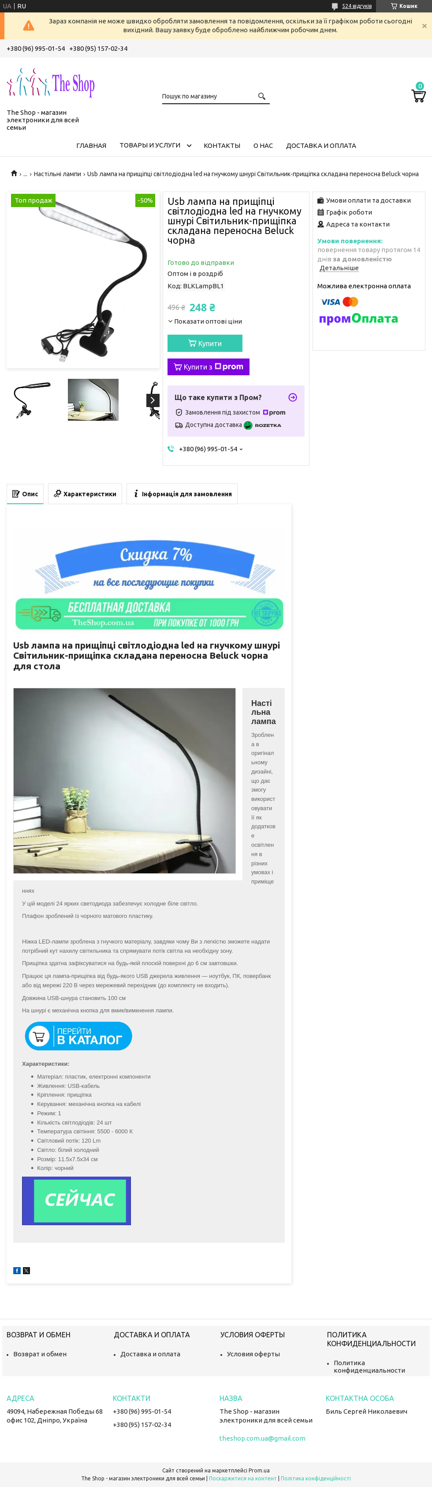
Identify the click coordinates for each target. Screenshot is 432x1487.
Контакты (222, 145)
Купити (210, 343)
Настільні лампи (57, 173)
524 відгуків (357, 6)
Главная (91, 145)
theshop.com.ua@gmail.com (262, 1438)
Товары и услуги (149, 145)
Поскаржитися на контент (243, 1478)
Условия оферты (253, 1354)
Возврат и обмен (40, 1354)
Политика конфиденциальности (369, 1366)
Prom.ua (259, 1470)
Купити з (213, 367)
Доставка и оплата (321, 145)
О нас (263, 145)
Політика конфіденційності (316, 1478)
